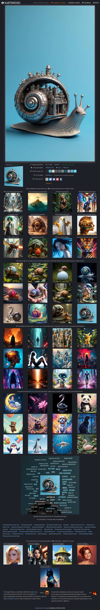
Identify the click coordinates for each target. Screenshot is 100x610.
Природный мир (39, 525)
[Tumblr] (61, 179)
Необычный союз (17, 534)
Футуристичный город (54, 525)
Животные (50, 167)
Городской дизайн (38, 527)
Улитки (66, 167)
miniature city (33, 592)
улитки (35, 261)
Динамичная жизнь (55, 534)
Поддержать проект (58, 3)
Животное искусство (77, 525)
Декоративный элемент (34, 529)
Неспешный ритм (49, 531)
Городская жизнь (26, 525)
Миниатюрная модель (10, 531)
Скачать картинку (68, 165)
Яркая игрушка (42, 534)
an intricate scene (11, 598)
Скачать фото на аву (42, 608)
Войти (96, 3)
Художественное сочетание (20, 527)
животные (31, 391)
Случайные (86, 3)
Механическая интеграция (63, 529)
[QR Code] (47, 179)
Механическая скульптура (11, 536)
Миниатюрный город (70, 534)
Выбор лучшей (74, 3)
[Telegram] (50, 179)
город (41, 326)
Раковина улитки (80, 531)
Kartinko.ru (49, 175)
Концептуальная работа (65, 531)
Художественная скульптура (73, 527)
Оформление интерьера (54, 527)
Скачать (16, 165)
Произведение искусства (11, 525)
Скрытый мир (48, 529)
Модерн (66, 525)
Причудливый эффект (86, 534)
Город (58, 167)
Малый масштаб (30, 534)
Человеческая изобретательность (30, 531)
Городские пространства (81, 529)
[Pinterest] (57, 179)
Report (49, 183)
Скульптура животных (17, 529)
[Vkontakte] (54, 179)
